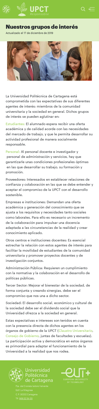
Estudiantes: (15, 124)
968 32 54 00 (26, 398)
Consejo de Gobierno (22, 336)
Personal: (13, 152)
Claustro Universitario (75, 331)
